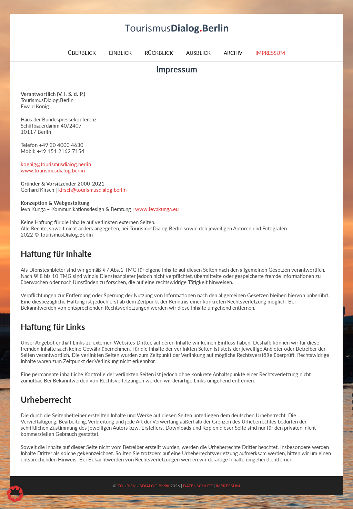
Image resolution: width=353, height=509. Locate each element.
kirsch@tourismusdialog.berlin (92, 190)
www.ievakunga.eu (157, 209)
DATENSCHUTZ (198, 485)
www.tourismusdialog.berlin (53, 170)
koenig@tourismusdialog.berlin (56, 164)
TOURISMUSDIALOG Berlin (143, 485)
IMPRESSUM (228, 485)
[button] (15, 494)
